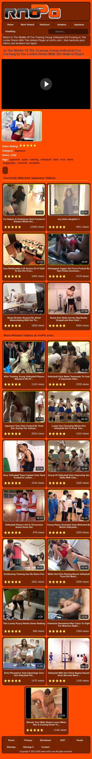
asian (25, 159)
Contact (46, 747)
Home (10, 24)
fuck (62, 159)
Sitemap (11, 747)
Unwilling (10, 31)
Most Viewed (27, 24)
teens (70, 159)
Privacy (28, 740)
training (34, 159)
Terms (11, 740)
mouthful (34, 163)
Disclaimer (45, 740)
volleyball (46, 159)
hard (55, 159)
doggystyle (9, 163)
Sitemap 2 (28, 747)
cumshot (22, 163)
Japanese (79, 24)
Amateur (61, 24)
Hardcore (44, 24)
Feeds (80, 740)
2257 (62, 740)
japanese (15, 159)
